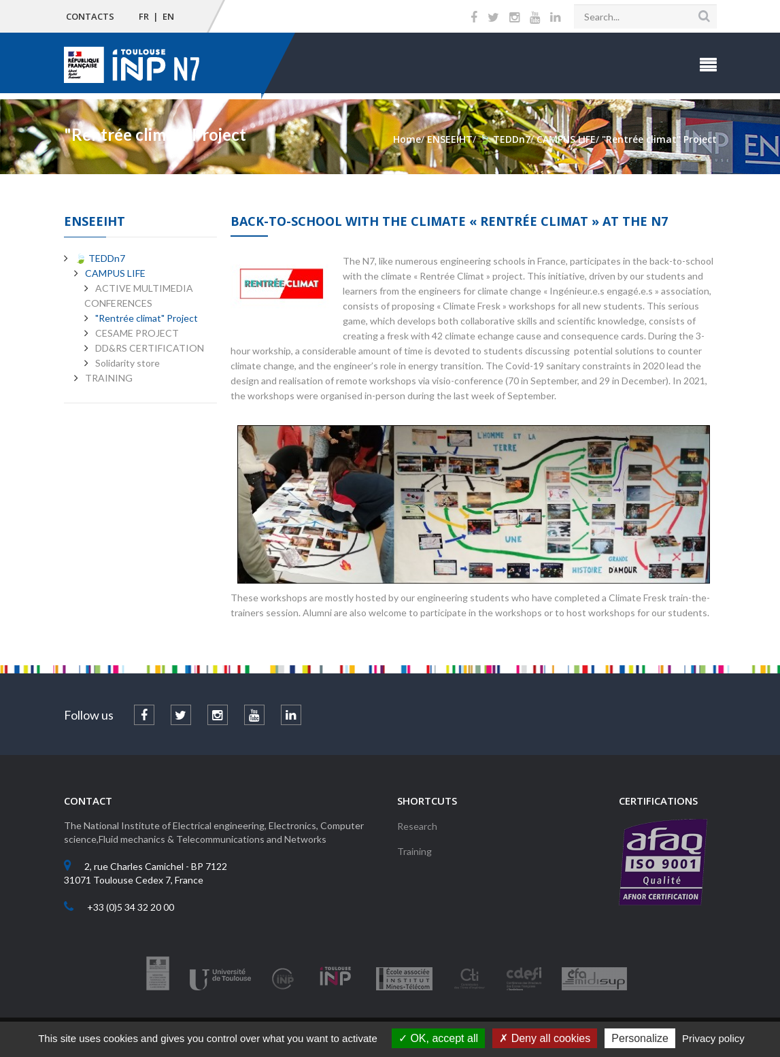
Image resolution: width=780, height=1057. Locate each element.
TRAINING (109, 378)
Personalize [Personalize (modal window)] (639, 1038)
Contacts (90, 16)
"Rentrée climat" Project (146, 318)
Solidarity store (127, 363)
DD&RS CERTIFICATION (149, 348)
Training (414, 851)
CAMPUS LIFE (115, 273)
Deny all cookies (544, 1038)
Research (417, 826)
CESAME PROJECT (137, 333)
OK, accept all (438, 1038)
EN (168, 16)
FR (144, 16)
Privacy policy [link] (713, 1038)
